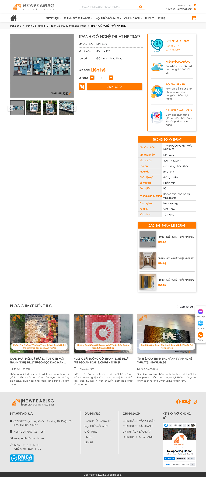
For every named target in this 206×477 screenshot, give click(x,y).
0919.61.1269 (185, 5)
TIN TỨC (149, 18)
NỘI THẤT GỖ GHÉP (107, 18)
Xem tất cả (186, 306)
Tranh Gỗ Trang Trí (35, 25)
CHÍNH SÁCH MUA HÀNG (138, 437)
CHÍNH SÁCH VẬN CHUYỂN (139, 420)
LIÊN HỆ (161, 18)
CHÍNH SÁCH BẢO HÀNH (138, 426)
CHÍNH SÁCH (132, 18)
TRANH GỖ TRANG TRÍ (77, 18)
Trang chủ (15, 25)
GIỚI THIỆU (52, 18)
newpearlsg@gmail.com (179, 8)
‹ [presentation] (10, 108)
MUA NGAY (114, 86)
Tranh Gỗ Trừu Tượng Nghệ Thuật (68, 25)
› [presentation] (73, 108)
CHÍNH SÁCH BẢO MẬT (137, 431)
